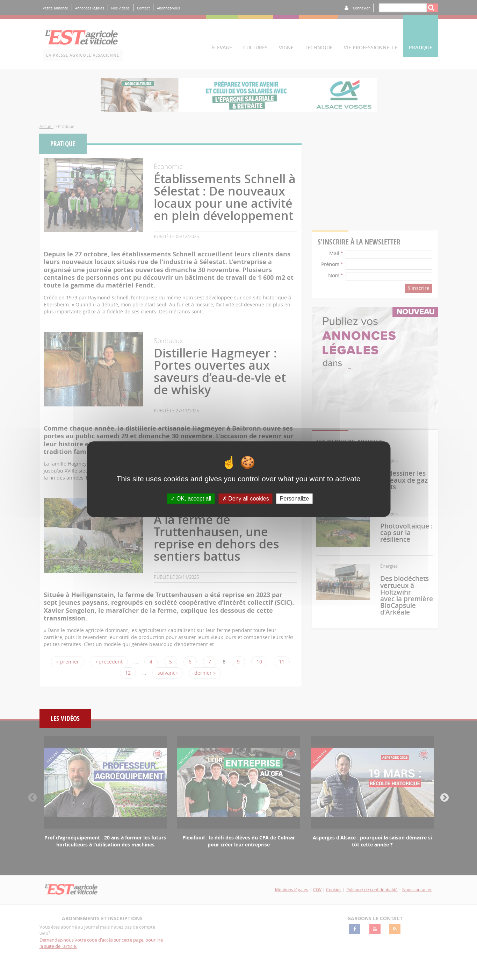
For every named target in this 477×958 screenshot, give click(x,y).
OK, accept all (191, 498)
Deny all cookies (245, 498)
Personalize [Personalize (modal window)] (294, 498)
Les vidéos (65, 718)
